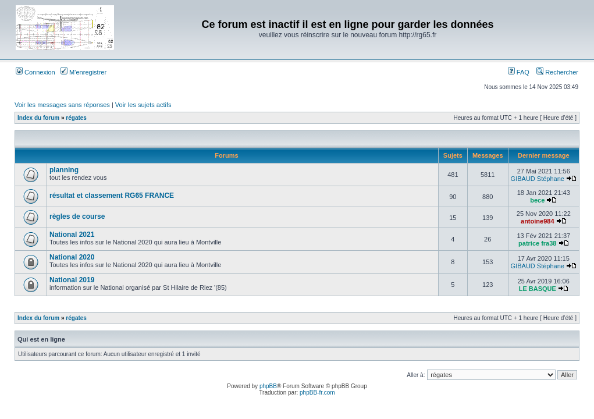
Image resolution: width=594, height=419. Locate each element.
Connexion (35, 72)
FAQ (518, 72)
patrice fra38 (537, 243)
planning (64, 170)
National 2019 (71, 280)
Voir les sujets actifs (143, 104)
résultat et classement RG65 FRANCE (111, 195)
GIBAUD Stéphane (537, 178)
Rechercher (557, 72)
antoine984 (537, 221)
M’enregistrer (83, 72)
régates (76, 118)
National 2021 (71, 234)
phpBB (268, 386)
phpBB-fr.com (317, 392)
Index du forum (38, 118)
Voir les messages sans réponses (62, 104)
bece (537, 200)
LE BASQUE (537, 288)
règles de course (77, 216)
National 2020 (71, 257)
